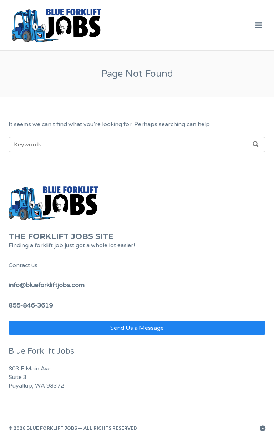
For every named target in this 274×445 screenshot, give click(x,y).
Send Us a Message (137, 327)
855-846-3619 (31, 305)
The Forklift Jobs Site (61, 236)
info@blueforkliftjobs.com (47, 285)
